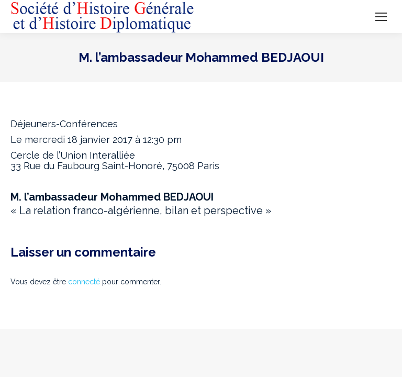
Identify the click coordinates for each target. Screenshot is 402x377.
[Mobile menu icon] (381, 16)
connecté (84, 282)
